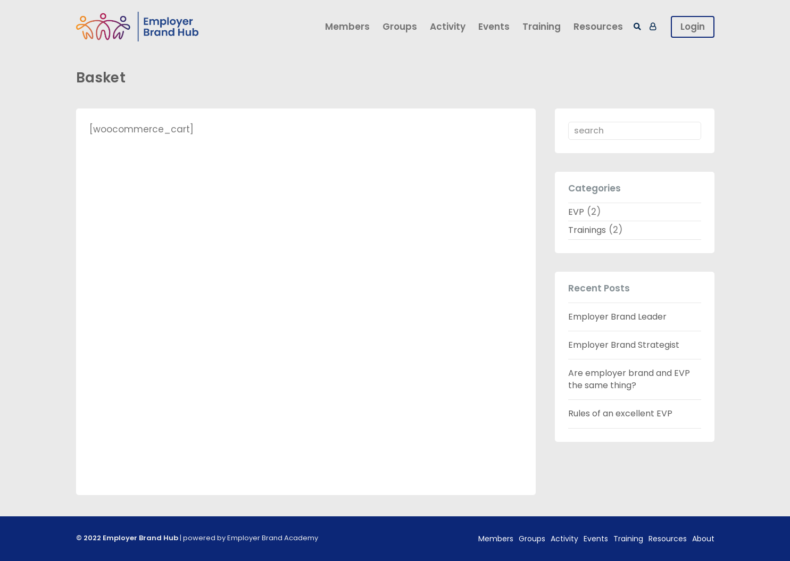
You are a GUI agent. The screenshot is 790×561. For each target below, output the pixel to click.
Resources (598, 26)
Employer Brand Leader (617, 317)
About (703, 538)
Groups (399, 26)
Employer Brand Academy (272, 538)
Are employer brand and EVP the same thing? (629, 379)
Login (692, 26)
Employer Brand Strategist (623, 345)
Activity (447, 26)
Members (347, 26)
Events (494, 26)
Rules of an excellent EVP (620, 413)
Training (541, 26)
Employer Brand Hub (140, 538)
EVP (576, 212)
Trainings (587, 230)
